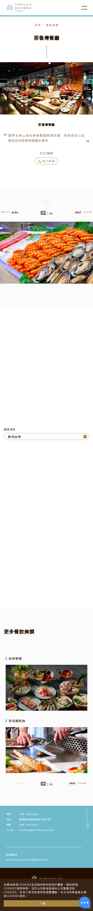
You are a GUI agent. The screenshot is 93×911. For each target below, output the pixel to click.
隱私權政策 (11, 854)
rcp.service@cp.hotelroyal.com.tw (36, 829)
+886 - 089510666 (28, 814)
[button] (10, 213)
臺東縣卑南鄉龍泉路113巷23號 (34, 819)
